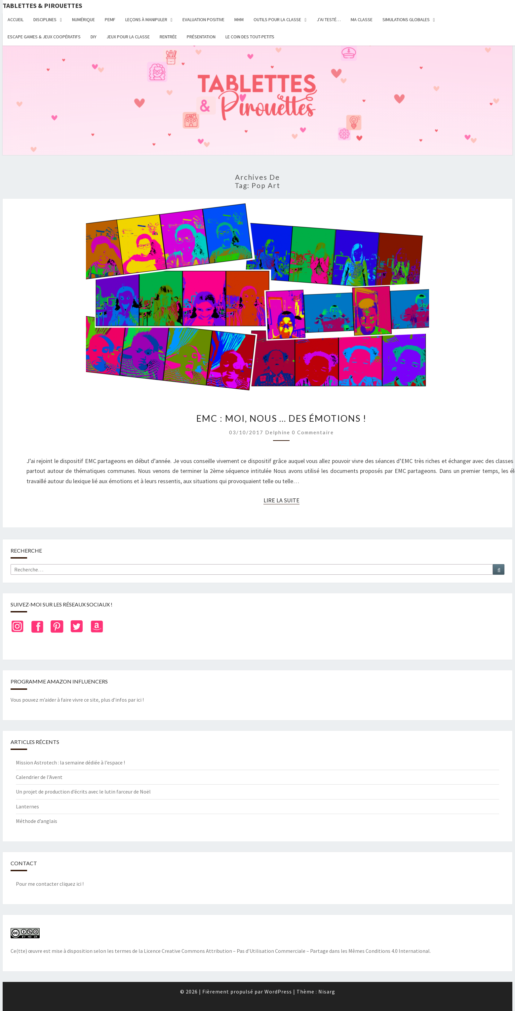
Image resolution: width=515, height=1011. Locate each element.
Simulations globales (406, 19)
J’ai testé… (329, 19)
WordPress (278, 991)
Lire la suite (281, 500)
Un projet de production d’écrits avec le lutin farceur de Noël (83, 791)
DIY (94, 37)
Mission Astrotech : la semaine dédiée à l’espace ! (70, 762)
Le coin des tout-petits (249, 37)
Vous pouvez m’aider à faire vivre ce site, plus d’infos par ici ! (77, 699)
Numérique (83, 19)
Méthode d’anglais (36, 821)
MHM (239, 19)
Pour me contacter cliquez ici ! (50, 883)
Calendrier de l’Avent (39, 777)
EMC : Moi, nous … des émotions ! (281, 418)
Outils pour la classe (277, 19)
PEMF (110, 19)
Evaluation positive (203, 19)
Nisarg (326, 991)
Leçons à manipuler (146, 19)
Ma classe (362, 19)
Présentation (201, 37)
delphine (277, 432)
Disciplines (45, 19)
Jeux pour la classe (128, 37)
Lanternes (27, 806)
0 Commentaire (313, 432)
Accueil (15, 19)
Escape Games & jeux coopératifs (44, 37)
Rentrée (168, 37)
